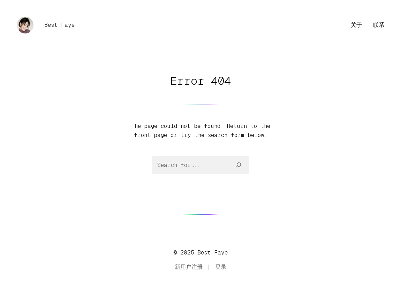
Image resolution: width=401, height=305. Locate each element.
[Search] (238, 165)
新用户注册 (189, 267)
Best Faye (60, 25)
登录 (220, 267)
